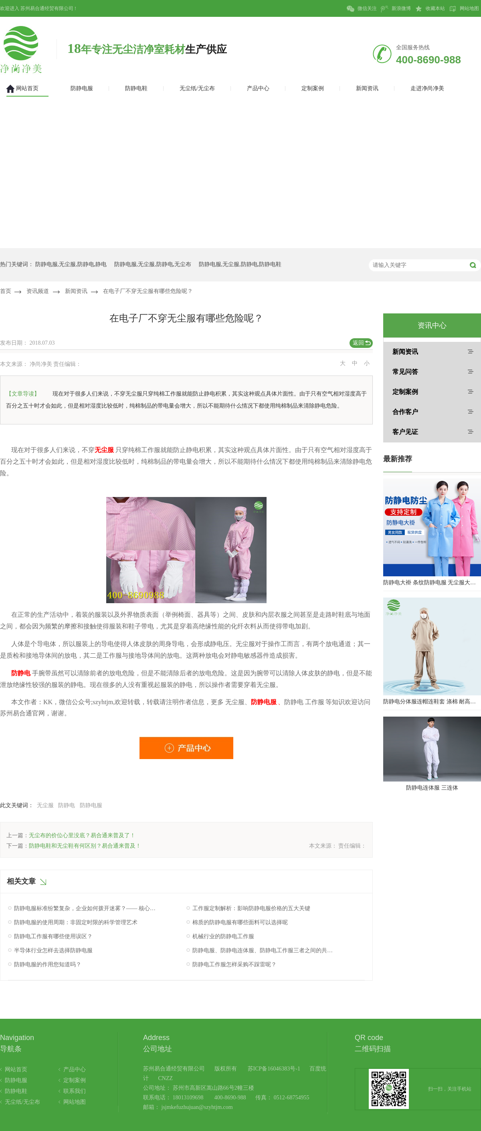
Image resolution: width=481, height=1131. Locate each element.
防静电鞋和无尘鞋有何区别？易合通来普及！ (85, 846)
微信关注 (362, 8)
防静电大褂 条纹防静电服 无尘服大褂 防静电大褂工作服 (432, 583)
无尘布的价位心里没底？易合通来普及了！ (82, 835)
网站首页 (16, 1069)
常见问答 (405, 371)
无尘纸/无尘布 (22, 1102)
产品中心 (74, 1069)
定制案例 (405, 391)
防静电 (66, 805)
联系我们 (74, 1091)
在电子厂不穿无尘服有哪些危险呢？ (148, 291)
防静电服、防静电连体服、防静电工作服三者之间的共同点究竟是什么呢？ (263, 950)
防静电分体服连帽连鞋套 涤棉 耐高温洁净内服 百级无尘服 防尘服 (432, 702)
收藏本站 (430, 8)
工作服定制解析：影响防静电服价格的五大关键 (251, 908)
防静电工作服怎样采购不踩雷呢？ (234, 964)
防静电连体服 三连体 (432, 788)
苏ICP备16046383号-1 (274, 1069)
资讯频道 (37, 291)
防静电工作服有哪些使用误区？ (53, 936)
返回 (358, 343)
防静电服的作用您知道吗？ (47, 964)
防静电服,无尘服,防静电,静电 (71, 264)
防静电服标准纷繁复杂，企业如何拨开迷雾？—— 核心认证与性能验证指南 (85, 908)
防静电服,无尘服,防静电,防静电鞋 (240, 264)
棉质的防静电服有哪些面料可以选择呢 (240, 922)
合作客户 (405, 411)
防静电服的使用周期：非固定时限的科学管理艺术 (75, 922)
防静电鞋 (16, 1091)
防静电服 (91, 805)
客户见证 (405, 431)
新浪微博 (396, 8)
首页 (5, 291)
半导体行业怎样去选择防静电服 (53, 950)
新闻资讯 (76, 291)
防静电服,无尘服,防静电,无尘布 (153, 264)
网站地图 (464, 8)
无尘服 (45, 805)
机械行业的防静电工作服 (223, 936)
